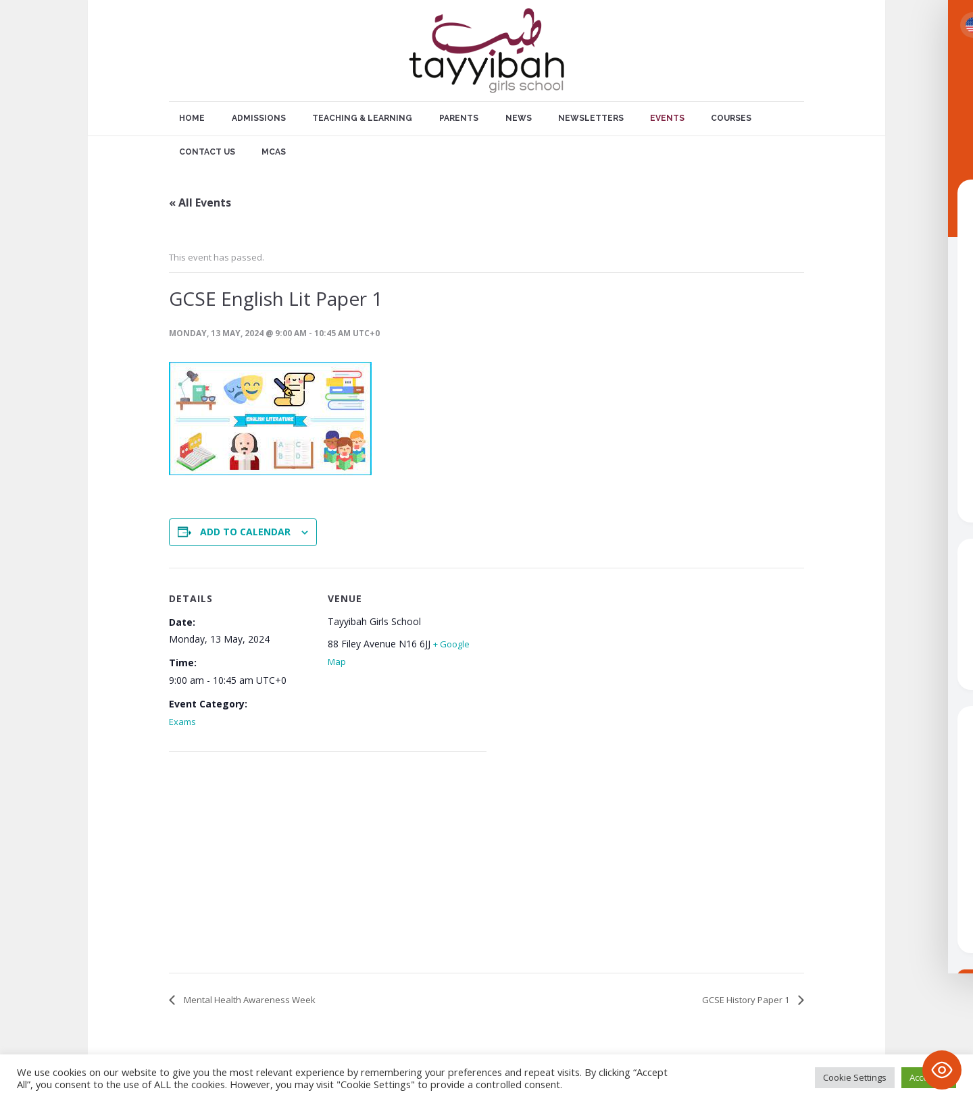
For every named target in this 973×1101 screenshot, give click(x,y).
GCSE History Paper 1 (746, 1000)
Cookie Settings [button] (855, 1077)
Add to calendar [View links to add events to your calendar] (245, 531)
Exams (182, 722)
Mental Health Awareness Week (249, 1000)
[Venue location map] (240, 865)
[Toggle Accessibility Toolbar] (942, 1070)
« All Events (200, 202)
